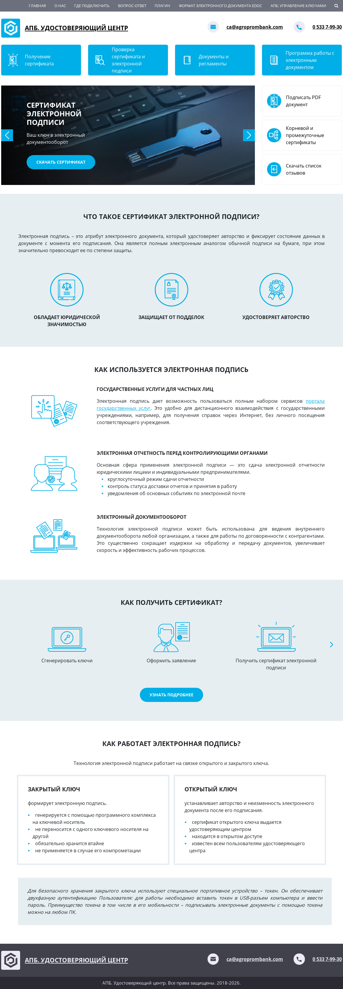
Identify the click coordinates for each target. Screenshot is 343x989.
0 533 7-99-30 (327, 27)
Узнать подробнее (171, 695)
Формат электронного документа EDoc (220, 5)
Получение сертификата (39, 60)
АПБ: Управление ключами (298, 5)
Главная (37, 5)
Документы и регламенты (214, 60)
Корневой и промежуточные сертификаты (305, 135)
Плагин (162, 5)
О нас (60, 5)
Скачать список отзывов (303, 169)
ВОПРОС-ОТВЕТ (132, 5)
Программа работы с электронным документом (310, 60)
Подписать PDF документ (303, 101)
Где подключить (91, 5)
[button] (7, 135)
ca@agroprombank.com (254, 27)
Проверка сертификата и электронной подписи (128, 60)
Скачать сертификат (60, 162)
